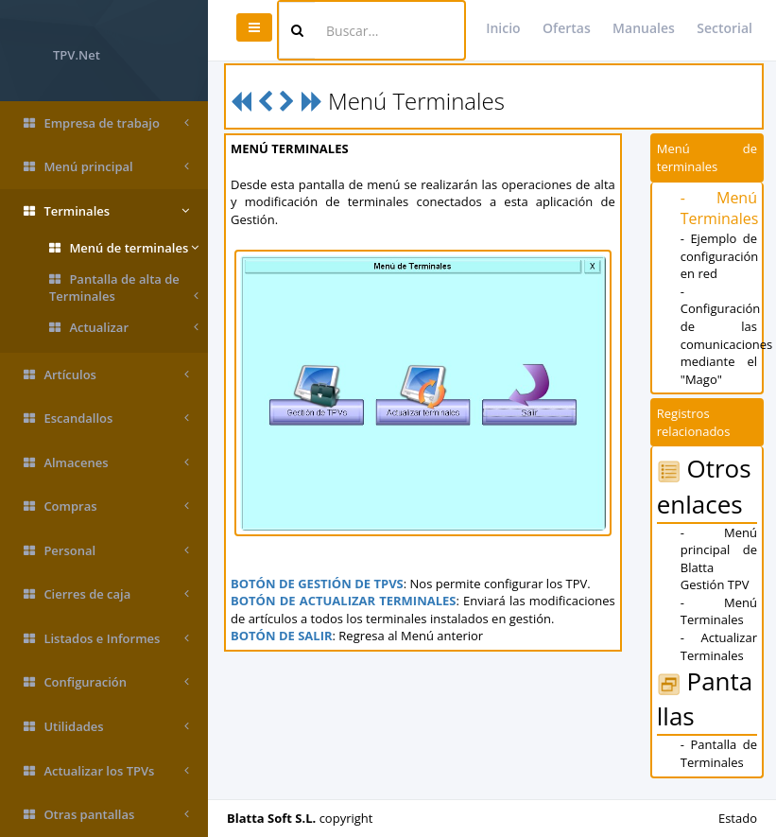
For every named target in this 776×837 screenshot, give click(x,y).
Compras (106, 506)
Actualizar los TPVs (106, 771)
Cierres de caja (106, 594)
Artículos (106, 375)
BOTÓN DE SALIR (282, 635)
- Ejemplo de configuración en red (720, 256)
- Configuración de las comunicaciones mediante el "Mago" (727, 335)
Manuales (643, 28)
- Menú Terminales (720, 208)
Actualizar (123, 328)
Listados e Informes (106, 639)
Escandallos (106, 418)
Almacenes (106, 463)
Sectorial (724, 28)
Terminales (106, 211)
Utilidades (106, 727)
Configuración (106, 682)
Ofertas (567, 28)
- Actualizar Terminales (719, 646)
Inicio (503, 28)
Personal (106, 551)
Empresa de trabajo (106, 123)
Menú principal (106, 167)
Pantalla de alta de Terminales (123, 287)
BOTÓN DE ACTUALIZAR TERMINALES (343, 600)
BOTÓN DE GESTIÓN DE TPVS (317, 583)
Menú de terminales (123, 248)
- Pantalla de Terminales (719, 753)
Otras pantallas (106, 815)
